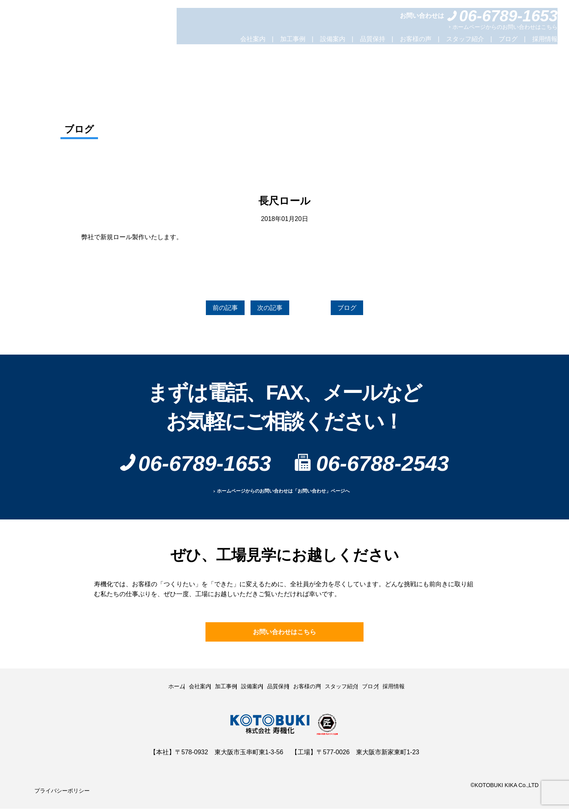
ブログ (508, 39)
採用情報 (545, 39)
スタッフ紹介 (465, 39)
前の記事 (215, 309)
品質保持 (372, 39)
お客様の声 (415, 39)
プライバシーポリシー (58, 792)
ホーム (143, 688)
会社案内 (253, 39)
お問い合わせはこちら (284, 634)
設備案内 (332, 39)
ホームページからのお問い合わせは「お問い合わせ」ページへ (283, 494)
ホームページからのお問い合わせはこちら (505, 27)
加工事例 (292, 39)
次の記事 (270, 309)
